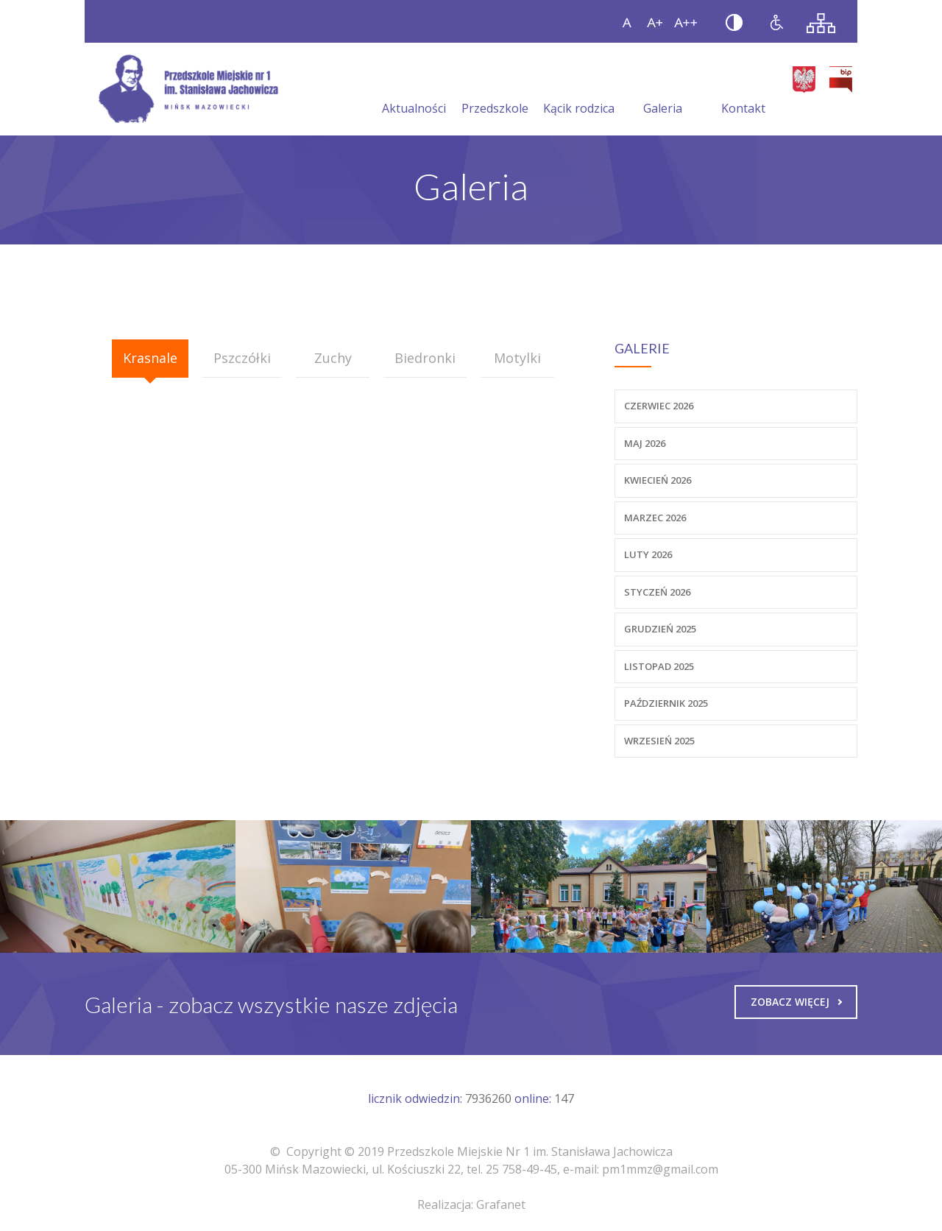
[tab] (150, 358)
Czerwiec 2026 (658, 405)
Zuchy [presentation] (333, 358)
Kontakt (743, 90)
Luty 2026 (648, 554)
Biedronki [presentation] (425, 358)
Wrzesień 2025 (659, 740)
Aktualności (414, 90)
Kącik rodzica (579, 90)
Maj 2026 (644, 443)
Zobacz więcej (796, 1002)
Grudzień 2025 (660, 628)
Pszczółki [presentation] (242, 358)
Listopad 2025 (659, 666)
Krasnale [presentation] (150, 358)
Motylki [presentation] (517, 358)
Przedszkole (494, 90)
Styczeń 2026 (657, 592)
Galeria (662, 90)
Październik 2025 (666, 703)
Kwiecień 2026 (657, 480)
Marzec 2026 (655, 517)
